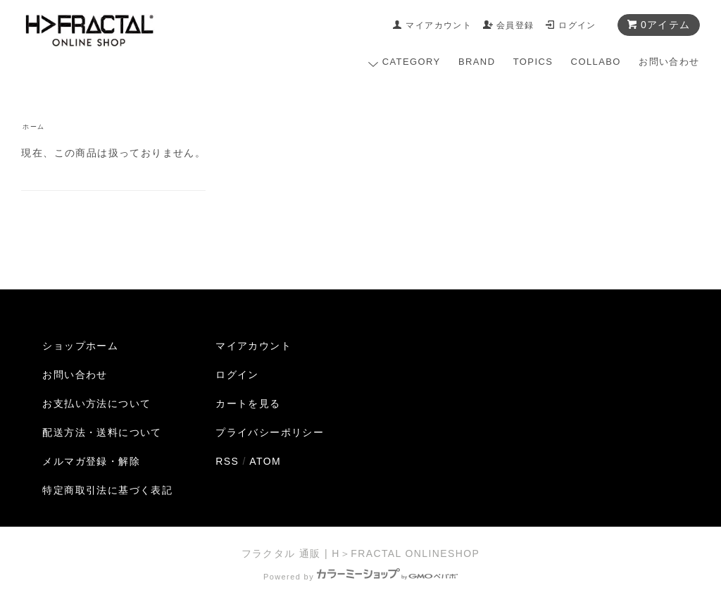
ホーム (33, 126)
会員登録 (515, 25)
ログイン (577, 25)
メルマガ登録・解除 (91, 461)
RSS (227, 461)
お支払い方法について (96, 403)
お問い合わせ (669, 61)
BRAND (477, 61)
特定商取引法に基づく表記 (107, 490)
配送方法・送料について (101, 432)
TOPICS (533, 61)
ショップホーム (80, 345)
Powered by (360, 576)
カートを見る (247, 403)
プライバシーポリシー (269, 432)
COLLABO (596, 61)
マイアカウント (439, 25)
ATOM (265, 461)
